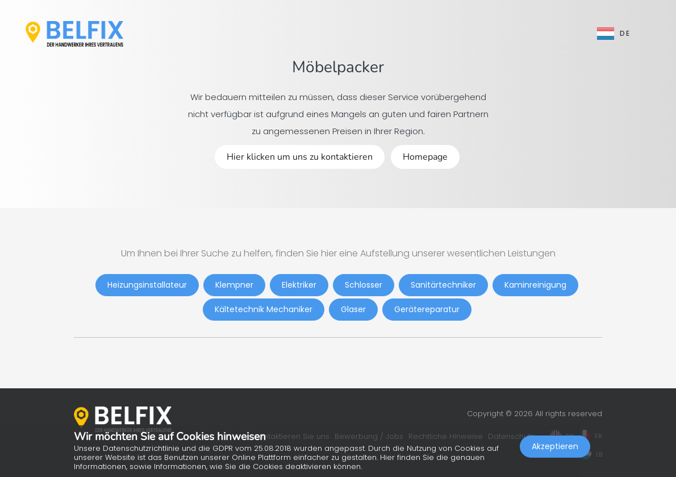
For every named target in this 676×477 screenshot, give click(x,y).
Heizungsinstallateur (147, 285)
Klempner (234, 285)
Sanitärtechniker (443, 285)
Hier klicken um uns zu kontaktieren (300, 157)
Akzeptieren (555, 446)
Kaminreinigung (535, 285)
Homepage (425, 157)
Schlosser (363, 285)
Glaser (353, 309)
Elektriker (299, 285)
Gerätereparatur (427, 309)
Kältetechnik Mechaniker (263, 309)
